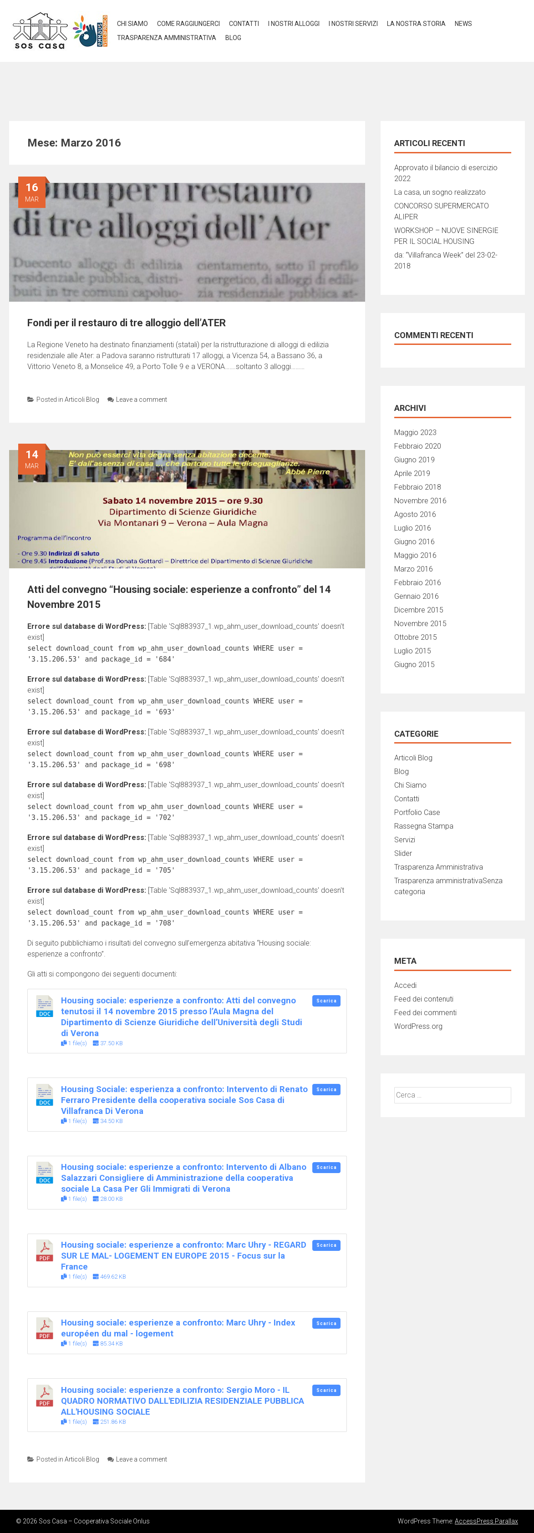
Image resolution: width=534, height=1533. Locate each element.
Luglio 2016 (412, 528)
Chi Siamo (132, 23)
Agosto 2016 (415, 514)
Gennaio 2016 (416, 596)
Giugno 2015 (414, 664)
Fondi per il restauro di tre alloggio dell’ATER (126, 323)
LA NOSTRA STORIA (416, 23)
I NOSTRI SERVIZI (353, 23)
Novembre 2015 (420, 623)
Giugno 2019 (414, 459)
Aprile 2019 (412, 473)
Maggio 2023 (415, 432)
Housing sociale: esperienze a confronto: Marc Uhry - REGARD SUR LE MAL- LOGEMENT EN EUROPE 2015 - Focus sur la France (183, 1256)
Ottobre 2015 (415, 637)
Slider (403, 853)
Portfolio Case (417, 812)
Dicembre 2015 (418, 610)
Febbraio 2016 (417, 582)
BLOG (233, 37)
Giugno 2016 (414, 541)
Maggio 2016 (415, 555)
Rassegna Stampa (423, 826)
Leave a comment (137, 399)
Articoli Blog (82, 399)
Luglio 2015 (412, 651)
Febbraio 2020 (417, 446)
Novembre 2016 (420, 500)
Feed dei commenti (425, 1012)
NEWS (463, 23)
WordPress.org (418, 1026)
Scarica (326, 1000)
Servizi (404, 839)
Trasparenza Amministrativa (438, 867)
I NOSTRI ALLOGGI (294, 23)
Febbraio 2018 (417, 487)
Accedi (405, 985)
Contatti (244, 23)
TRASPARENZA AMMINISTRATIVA (166, 37)
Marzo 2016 (413, 569)
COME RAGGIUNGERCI (188, 23)
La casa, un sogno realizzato (440, 192)
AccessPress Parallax (486, 1521)
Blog (401, 771)
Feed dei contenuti (423, 999)
